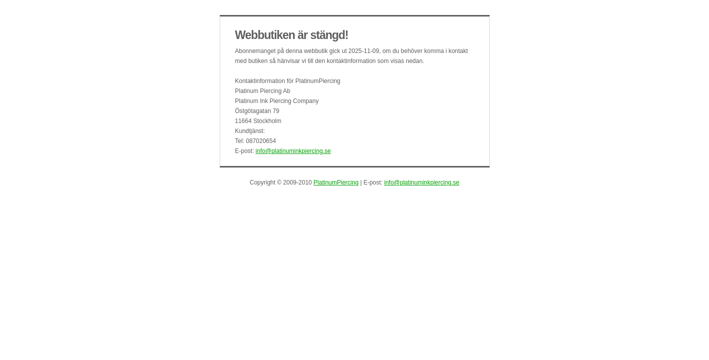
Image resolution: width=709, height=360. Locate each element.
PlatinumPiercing (336, 182)
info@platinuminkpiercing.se (293, 151)
